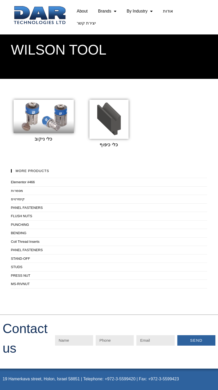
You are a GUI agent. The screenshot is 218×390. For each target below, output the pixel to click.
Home (16, 69)
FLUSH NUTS (21, 216)
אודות (168, 11)
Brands (107, 11)
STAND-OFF (20, 259)
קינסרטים (18, 199)
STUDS (16, 267)
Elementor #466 (23, 182)
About (82, 11)
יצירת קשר (86, 23)
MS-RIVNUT (20, 284)
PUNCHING (20, 225)
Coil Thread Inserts (25, 242)
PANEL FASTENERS (27, 208)
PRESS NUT (20, 275)
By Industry (140, 11)
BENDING (18, 233)
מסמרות (17, 191)
